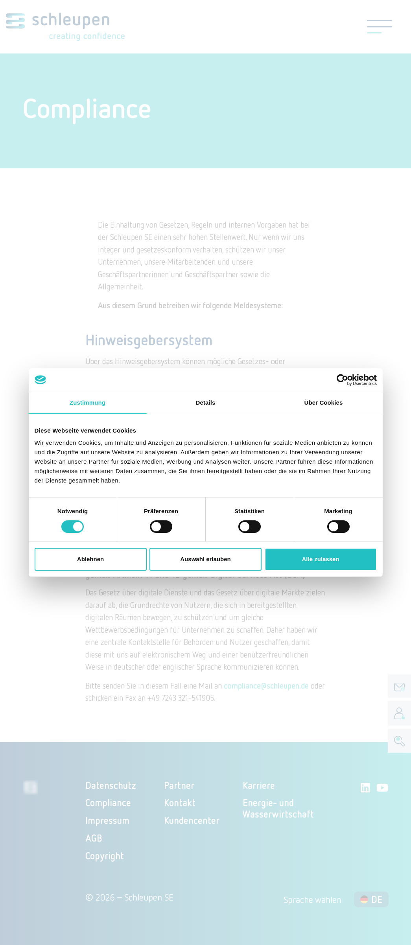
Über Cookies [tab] (323, 402)
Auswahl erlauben (205, 559)
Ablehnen (90, 559)
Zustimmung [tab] (87, 402)
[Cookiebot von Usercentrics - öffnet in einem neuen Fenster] (342, 380)
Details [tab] (206, 402)
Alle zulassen (320, 559)
